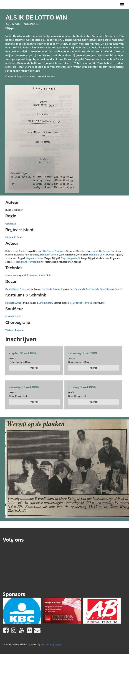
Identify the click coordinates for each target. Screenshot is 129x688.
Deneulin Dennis (49, 255)
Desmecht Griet (13, 237)
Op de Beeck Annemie (17, 289)
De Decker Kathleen (110, 251)
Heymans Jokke (34, 258)
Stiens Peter (12, 275)
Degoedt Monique (82, 303)
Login (58, 644)
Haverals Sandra (51, 289)
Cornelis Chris (13, 316)
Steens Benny (114, 289)
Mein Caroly (46, 303)
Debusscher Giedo (15, 251)
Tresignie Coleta (98, 255)
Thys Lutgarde (69, 258)
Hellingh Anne (13, 303)
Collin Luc (10, 224)
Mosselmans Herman (25, 262)
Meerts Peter (98, 289)
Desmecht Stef (37, 275)
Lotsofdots (47, 644)
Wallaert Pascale (14, 330)
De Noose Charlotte (54, 251)
